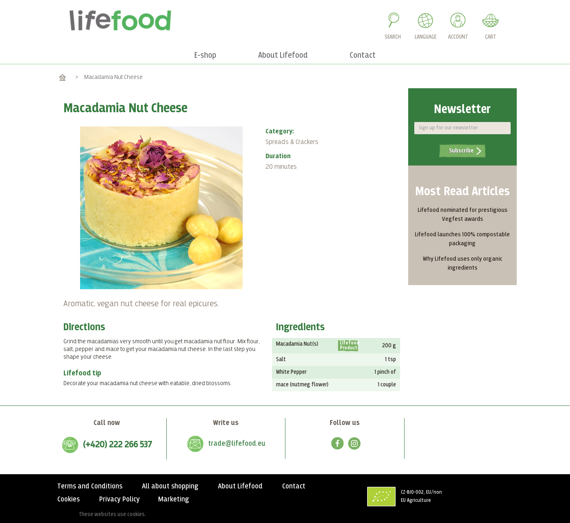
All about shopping (170, 486)
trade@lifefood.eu (236, 443)
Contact (293, 486)
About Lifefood (240, 486)
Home (62, 77)
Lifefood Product (349, 346)
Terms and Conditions (89, 486)
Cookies (68, 499)
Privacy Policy (119, 499)
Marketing (173, 499)
